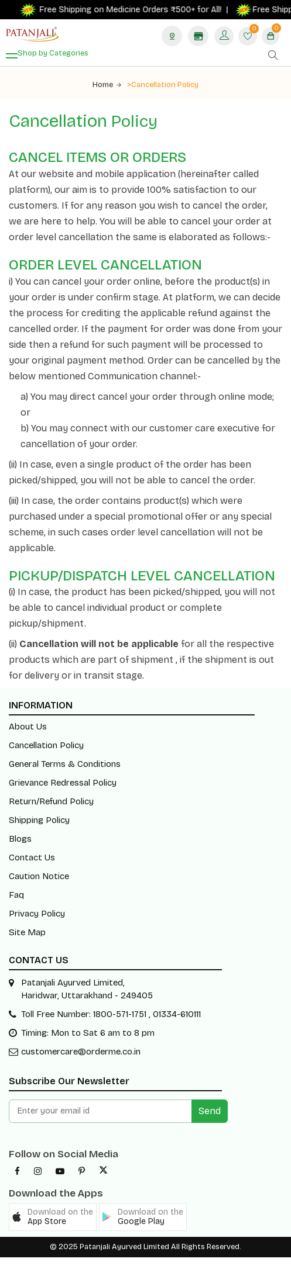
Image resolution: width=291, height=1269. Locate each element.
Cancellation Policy (46, 745)
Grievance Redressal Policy (63, 782)
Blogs (20, 839)
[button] (53, 1217)
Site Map (27, 932)
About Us (28, 726)
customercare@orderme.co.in (81, 1051)
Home (107, 84)
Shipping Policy (39, 820)
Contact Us (32, 857)
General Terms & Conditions (65, 764)
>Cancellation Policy (162, 84)
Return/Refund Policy (51, 801)
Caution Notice (39, 876)
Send (209, 1110)
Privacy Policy (37, 913)
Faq (16, 895)
